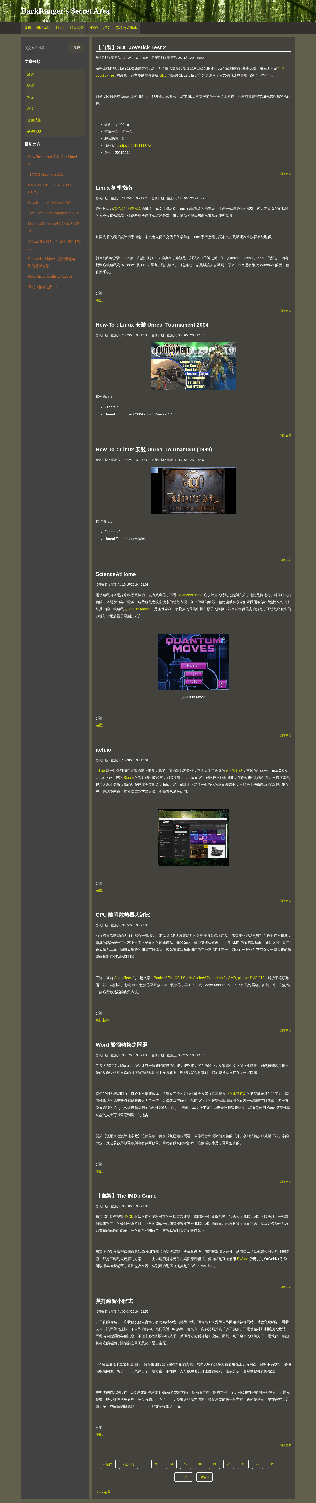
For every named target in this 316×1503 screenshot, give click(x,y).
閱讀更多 (285, 173)
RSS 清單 (103, 1492)
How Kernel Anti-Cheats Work (51, 202)
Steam (129, 778)
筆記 (99, 300)
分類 (99, 293)
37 (187, 1464)
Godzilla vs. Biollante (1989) (50, 276)
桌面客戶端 (234, 770)
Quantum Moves (137, 609)
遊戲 (99, 725)
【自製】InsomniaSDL (45, 174)
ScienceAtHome (190, 595)
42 (259, 1464)
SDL (163, 75)
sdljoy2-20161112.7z (134, 146)
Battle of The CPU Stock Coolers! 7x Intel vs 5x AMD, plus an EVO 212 (209, 978)
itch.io (100, 770)
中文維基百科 (236, 1094)
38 (201, 1464)
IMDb (129, 1217)
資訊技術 (103, 1020)
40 (230, 1464)
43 (273, 1464)
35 (158, 1464)
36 (173, 1464)
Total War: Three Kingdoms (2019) (55, 213)
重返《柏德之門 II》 (43, 287)
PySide (242, 1259)
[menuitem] (27, 28)
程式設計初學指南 (127, 209)
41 (244, 1464)
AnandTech (123, 978)
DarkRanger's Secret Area (65, 11)
